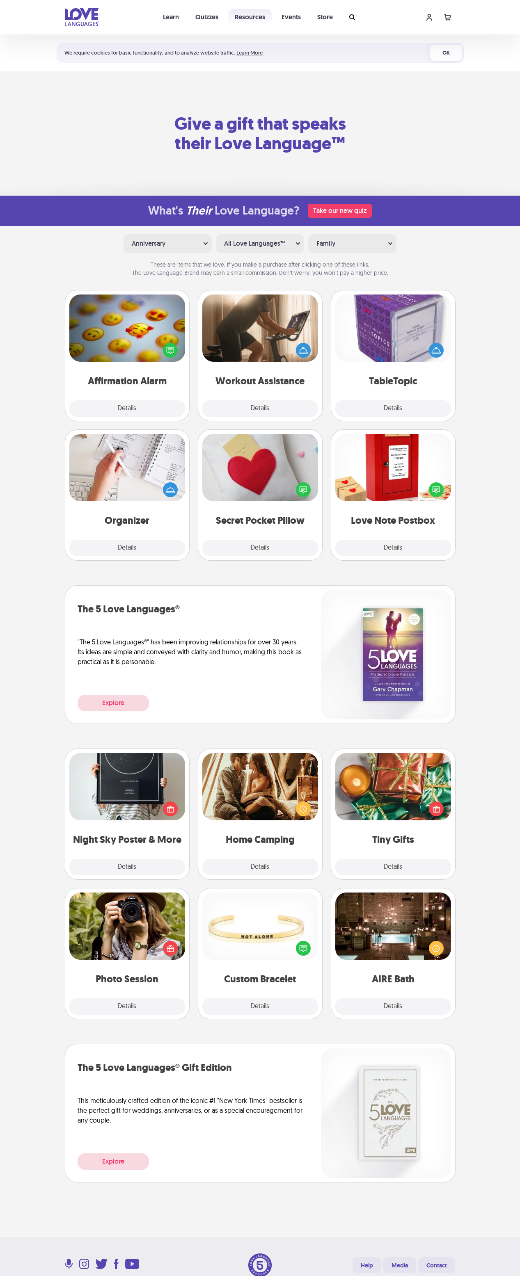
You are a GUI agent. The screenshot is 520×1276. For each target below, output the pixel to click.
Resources (250, 17)
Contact (436, 1265)
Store (325, 17)
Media (400, 1265)
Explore (113, 702)
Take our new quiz (340, 210)
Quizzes (206, 17)
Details (127, 408)
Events (291, 17)
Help (367, 1265)
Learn (171, 17)
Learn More (249, 52)
